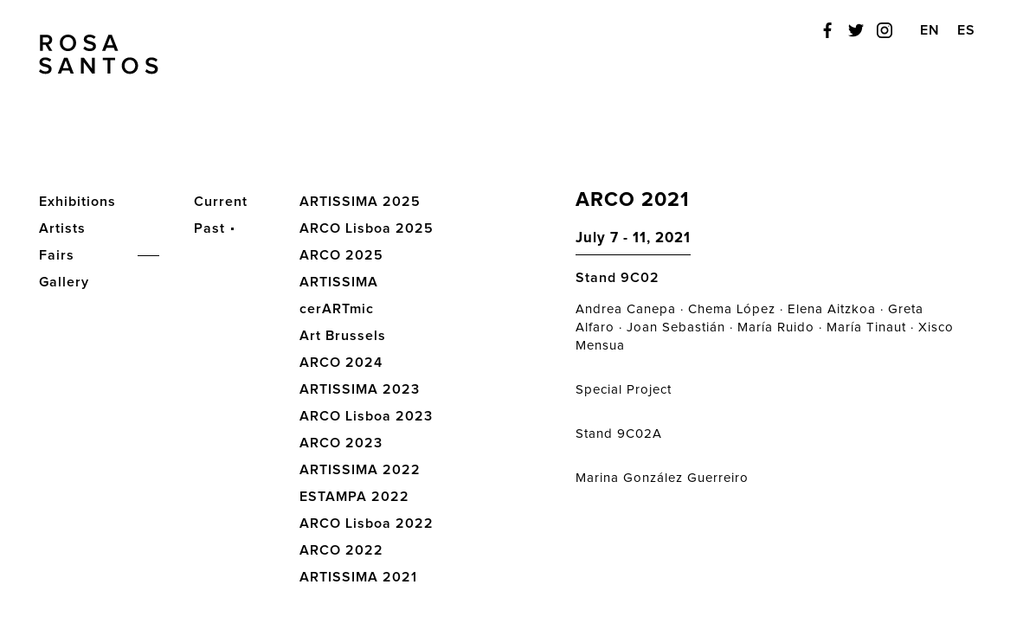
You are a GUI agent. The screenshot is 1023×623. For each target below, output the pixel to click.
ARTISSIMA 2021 (358, 577)
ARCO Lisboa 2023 (366, 416)
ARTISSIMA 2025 (360, 202)
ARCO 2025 (341, 255)
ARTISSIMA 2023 (359, 389)
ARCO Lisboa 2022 (366, 523)
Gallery (64, 282)
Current (221, 202)
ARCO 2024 (341, 362)
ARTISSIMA (338, 282)
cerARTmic (336, 309)
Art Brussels (342, 336)
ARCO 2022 (341, 550)
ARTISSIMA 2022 (360, 470)
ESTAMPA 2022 (354, 497)
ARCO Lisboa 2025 (366, 228)
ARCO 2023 (341, 443)
